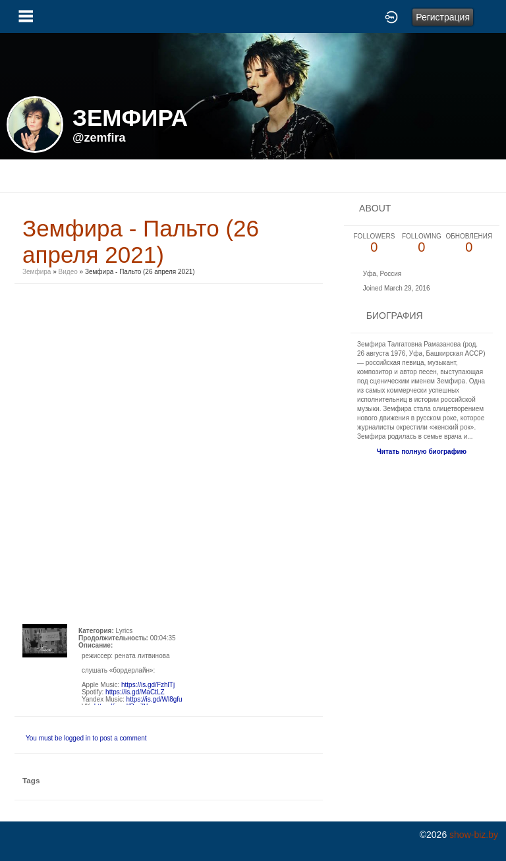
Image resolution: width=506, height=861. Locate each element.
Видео (68, 271)
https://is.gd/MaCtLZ (134, 692)
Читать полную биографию (421, 451)
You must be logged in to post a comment (86, 738)
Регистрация (443, 17)
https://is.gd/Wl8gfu (154, 699)
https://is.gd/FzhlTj (148, 684)
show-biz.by (473, 834)
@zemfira (99, 137)
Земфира (36, 271)
